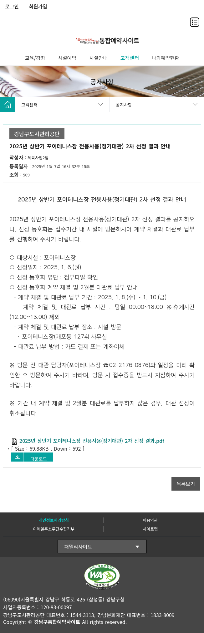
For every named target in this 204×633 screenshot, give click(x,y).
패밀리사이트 (78, 546)
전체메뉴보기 (194, 22)
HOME (7, 104)
